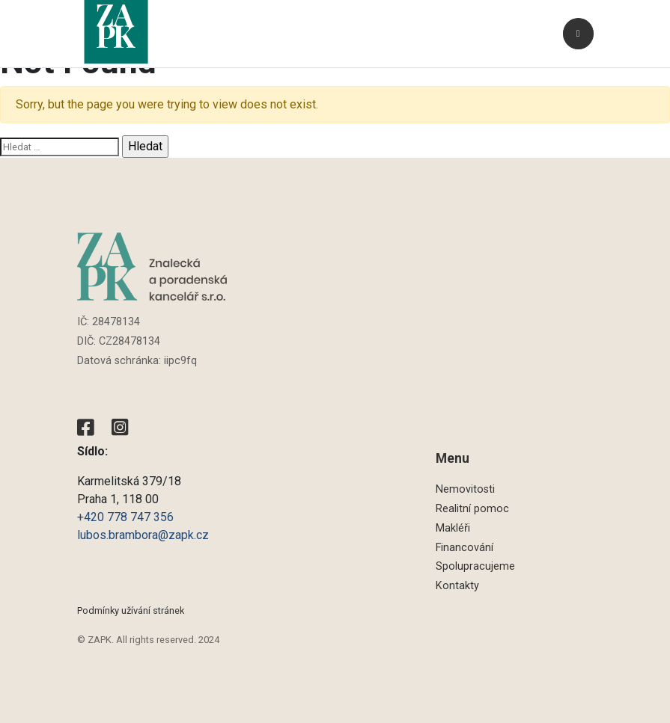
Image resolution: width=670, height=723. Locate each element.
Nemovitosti (465, 489)
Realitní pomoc (472, 508)
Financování (464, 547)
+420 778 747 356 (125, 517)
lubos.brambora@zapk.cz (144, 535)
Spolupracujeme (475, 566)
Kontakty (457, 585)
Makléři (453, 528)
